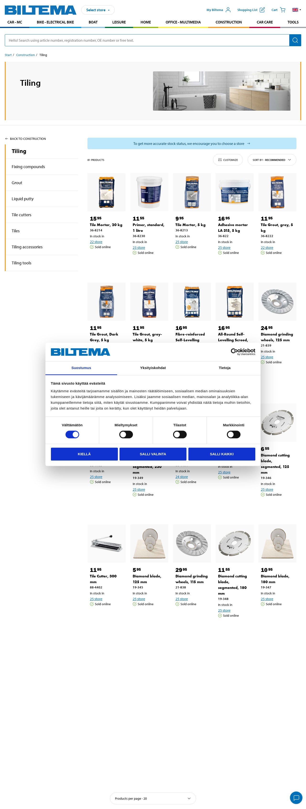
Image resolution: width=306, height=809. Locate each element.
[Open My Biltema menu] (218, 10)
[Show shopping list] (251, 10)
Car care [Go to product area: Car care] (265, 22)
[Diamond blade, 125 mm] (149, 543)
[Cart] (278, 10)
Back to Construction (25, 139)
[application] (296, 798)
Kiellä (84, 454)
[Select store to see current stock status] (191, 143)
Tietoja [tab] (225, 368)
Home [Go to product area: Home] (146, 22)
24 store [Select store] (181, 476)
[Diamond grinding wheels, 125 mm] (277, 302)
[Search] (295, 40)
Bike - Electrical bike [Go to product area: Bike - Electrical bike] (55, 22)
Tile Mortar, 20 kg (106, 224)
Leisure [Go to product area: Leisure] (119, 22)
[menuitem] (14, 22)
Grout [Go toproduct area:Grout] (17, 182)
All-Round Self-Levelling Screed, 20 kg (233, 340)
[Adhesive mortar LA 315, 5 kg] (235, 192)
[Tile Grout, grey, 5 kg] (277, 192)
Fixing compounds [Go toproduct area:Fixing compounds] (28, 166)
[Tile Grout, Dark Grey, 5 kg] (106, 302)
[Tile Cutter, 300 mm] (106, 543)
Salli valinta (153, 454)
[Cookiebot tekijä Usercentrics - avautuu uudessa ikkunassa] (234, 352)
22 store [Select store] (96, 241)
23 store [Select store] (139, 247)
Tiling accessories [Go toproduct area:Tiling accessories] (27, 247)
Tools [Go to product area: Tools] (293, 22)
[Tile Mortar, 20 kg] (106, 192)
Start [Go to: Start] (8, 55)
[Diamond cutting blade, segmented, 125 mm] (277, 423)
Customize (228, 160)
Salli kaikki (222, 454)
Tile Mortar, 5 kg (190, 224)
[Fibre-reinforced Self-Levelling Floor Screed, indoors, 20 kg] (192, 302)
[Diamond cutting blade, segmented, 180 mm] (235, 543)
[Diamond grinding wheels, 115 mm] (192, 543)
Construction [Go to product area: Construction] (229, 22)
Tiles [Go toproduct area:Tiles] (16, 231)
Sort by (272, 160)
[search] (153, 40)
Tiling (19, 150)
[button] (297, 10)
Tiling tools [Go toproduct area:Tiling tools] (21, 263)
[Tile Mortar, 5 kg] (192, 192)
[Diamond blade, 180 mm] (277, 543)
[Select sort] (153, 798)
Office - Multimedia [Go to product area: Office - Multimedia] (183, 22)
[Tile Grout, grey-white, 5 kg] (149, 302)
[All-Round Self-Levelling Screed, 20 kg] (235, 302)
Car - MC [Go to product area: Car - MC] (14, 22)
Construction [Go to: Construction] (25, 55)
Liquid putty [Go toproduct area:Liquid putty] (22, 198)
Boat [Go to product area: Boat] (93, 22)
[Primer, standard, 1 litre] (149, 192)
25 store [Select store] (181, 241)
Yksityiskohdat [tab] (153, 368)
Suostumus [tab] (81, 368)
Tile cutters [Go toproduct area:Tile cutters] (21, 214)
